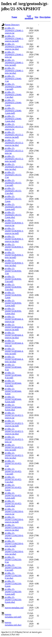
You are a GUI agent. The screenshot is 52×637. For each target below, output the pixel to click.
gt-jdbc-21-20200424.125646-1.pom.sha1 (13, 118)
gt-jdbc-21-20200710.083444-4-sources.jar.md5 (14, 327)
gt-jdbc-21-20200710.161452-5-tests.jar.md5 (14, 447)
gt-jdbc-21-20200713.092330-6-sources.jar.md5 (14, 519)
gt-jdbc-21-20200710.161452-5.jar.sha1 (13, 479)
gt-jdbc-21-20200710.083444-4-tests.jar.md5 (14, 351)
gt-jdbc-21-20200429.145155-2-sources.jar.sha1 (14, 142)
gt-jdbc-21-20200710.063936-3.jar (13, 271)
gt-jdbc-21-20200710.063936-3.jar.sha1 (13, 287)
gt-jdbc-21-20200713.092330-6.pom (13, 583)
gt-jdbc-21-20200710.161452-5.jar (13, 463)
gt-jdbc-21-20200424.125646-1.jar (13, 78)
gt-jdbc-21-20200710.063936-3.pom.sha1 (13, 311)
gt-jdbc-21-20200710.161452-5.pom (13, 487)
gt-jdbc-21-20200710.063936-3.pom (13, 295)
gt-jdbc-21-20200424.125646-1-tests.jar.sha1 (14, 70)
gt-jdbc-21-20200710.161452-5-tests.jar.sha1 (14, 455)
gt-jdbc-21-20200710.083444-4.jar (13, 367)
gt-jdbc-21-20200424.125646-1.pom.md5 (13, 110)
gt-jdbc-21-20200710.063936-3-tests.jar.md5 (14, 255)
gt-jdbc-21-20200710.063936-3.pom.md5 (13, 303)
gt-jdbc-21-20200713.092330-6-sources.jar (14, 511)
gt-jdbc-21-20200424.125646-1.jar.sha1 (13, 94)
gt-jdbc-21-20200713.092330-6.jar (13, 559)
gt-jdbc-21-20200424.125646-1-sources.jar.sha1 (14, 46)
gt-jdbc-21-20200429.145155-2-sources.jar (14, 126)
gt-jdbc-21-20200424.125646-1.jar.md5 (13, 86)
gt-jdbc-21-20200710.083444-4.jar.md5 (13, 375)
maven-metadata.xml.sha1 (13, 623)
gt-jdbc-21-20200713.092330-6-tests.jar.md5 (14, 543)
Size (36, 17)
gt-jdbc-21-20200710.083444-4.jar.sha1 (13, 383)
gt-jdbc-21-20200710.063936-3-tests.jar (14, 247)
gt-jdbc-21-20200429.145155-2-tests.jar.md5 (14, 158)
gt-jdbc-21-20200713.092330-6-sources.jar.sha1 (14, 527)
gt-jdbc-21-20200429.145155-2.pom (13, 198)
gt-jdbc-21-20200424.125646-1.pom (13, 102)
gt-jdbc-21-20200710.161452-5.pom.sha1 (13, 503)
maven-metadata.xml (14, 607)
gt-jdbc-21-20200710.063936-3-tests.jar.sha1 (14, 263)
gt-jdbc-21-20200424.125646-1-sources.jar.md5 (14, 38)
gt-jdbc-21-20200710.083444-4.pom (13, 391)
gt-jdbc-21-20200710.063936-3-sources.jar (14, 223)
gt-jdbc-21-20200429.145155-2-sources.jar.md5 (14, 134)
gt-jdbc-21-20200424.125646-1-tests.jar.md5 (14, 62)
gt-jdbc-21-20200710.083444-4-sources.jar (14, 319)
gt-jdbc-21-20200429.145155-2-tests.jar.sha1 (14, 166)
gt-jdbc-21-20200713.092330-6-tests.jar (14, 535)
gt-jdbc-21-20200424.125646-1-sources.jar (14, 30)
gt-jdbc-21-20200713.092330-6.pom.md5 (13, 591)
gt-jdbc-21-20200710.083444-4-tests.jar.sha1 (14, 359)
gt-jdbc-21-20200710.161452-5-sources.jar (14, 415)
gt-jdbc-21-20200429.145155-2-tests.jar (14, 150)
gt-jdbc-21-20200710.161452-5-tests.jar (14, 439)
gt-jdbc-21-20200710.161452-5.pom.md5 (13, 495)
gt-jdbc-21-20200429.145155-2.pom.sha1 (13, 215)
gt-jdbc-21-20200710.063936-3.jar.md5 (13, 279)
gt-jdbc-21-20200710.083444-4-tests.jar (14, 343)
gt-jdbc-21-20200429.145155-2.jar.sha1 (13, 190)
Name (14, 17)
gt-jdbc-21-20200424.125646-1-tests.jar (14, 54)
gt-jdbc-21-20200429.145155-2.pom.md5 (13, 206)
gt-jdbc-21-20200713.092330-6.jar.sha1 (13, 575)
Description (45, 17)
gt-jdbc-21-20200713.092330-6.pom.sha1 (13, 599)
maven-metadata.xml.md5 (13, 615)
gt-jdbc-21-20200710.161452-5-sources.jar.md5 (14, 423)
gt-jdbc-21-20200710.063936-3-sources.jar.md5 (14, 231)
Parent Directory (12, 24)
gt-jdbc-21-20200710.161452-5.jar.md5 (13, 471)
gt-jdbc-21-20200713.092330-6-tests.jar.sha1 (14, 551)
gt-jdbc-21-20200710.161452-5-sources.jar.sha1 (14, 431)
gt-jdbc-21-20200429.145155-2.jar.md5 (13, 182)
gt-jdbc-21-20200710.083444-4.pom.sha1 (13, 407)
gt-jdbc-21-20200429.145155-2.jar (13, 174)
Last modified (29, 17)
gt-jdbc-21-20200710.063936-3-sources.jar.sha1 (14, 239)
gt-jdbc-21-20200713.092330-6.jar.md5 (13, 567)
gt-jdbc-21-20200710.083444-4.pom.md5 (13, 399)
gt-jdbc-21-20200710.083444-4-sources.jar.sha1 (14, 335)
